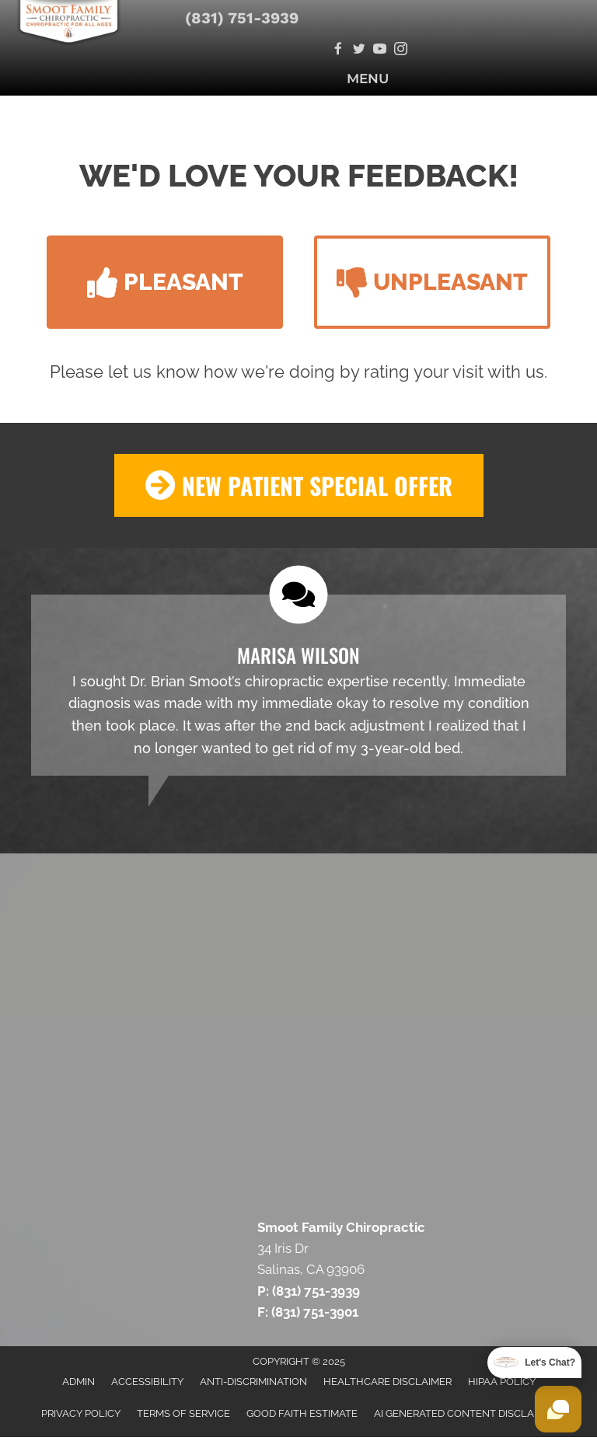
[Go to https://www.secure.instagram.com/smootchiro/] (400, 50)
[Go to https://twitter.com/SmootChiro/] (358, 50)
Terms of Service (183, 1413)
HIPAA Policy (502, 1381)
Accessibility (147, 1381)
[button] (165, 282)
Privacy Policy (80, 1413)
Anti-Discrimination (253, 1381)
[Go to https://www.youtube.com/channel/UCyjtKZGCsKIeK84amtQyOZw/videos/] (379, 50)
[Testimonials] (298, 685)
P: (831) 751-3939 (308, 1291)
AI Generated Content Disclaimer (465, 1413)
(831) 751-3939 (241, 18)
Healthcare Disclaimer (387, 1381)
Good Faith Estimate (302, 1413)
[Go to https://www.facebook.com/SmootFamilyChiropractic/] (337, 50)
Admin (78, 1381)
